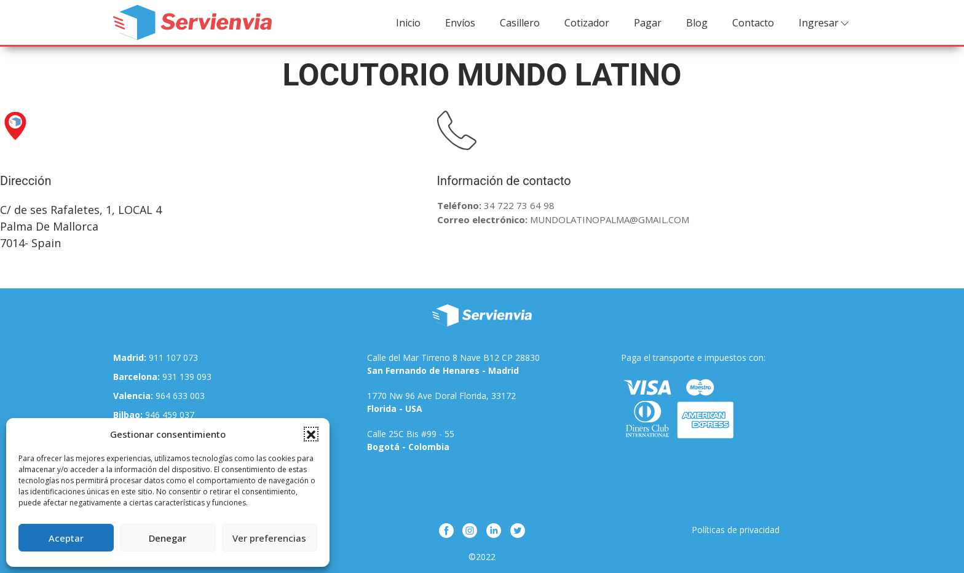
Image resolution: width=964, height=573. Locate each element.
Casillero (520, 23)
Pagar (648, 23)
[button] (311, 434)
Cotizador (586, 23)
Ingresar (825, 23)
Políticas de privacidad (736, 529)
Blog (697, 23)
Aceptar (66, 538)
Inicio (408, 23)
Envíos (460, 23)
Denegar (167, 538)
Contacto (753, 23)
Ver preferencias (269, 538)
